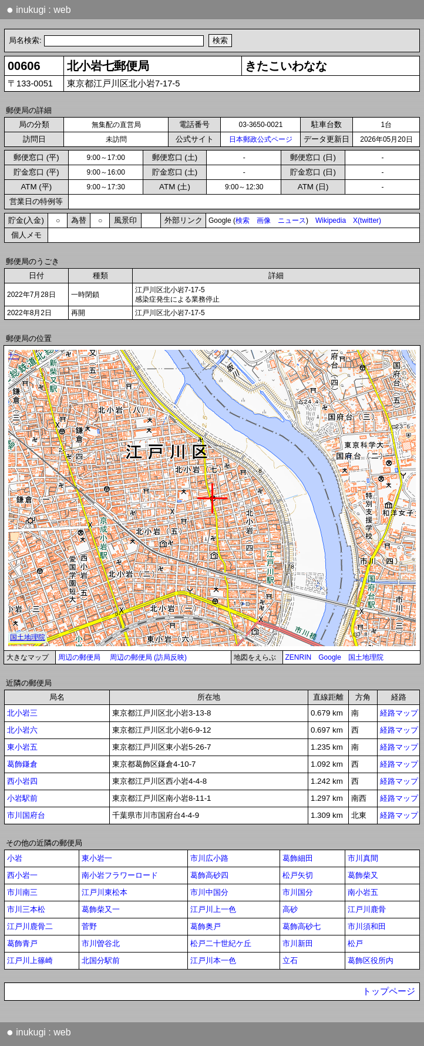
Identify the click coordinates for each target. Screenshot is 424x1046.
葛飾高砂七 (301, 926)
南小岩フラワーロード (120, 875)
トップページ (388, 991)
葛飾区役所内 (370, 960)
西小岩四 (22, 781)
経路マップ (399, 713)
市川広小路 (209, 858)
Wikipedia (330, 220)
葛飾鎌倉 (22, 764)
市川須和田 (367, 926)
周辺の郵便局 (79, 657)
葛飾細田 (297, 858)
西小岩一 (22, 875)
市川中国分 (209, 892)
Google (329, 657)
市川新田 (297, 943)
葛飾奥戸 (205, 926)
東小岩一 (97, 858)
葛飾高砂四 (209, 875)
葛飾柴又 (363, 875)
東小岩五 (22, 747)
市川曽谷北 (101, 943)
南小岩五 (363, 892)
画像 (264, 220)
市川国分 (297, 892)
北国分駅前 (101, 960)
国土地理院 (365, 657)
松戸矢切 (297, 875)
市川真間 (363, 858)
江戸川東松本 (104, 892)
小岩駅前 (22, 798)
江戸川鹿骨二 (30, 926)
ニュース (292, 220)
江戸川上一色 (213, 909)
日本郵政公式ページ (260, 139)
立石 (290, 960)
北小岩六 (22, 730)
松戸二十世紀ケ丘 (220, 943)
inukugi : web (38, 9)
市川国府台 (26, 815)
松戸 (355, 943)
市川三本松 (26, 909)
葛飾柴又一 (101, 909)
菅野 (89, 926)
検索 (242, 220)
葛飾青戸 (22, 943)
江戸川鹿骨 (367, 909)
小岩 (14, 858)
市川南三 (22, 892)
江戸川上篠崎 (30, 960)
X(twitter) (367, 220)
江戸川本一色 (213, 960)
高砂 (290, 909)
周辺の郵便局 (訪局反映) (148, 657)
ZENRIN (298, 657)
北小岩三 (22, 713)
